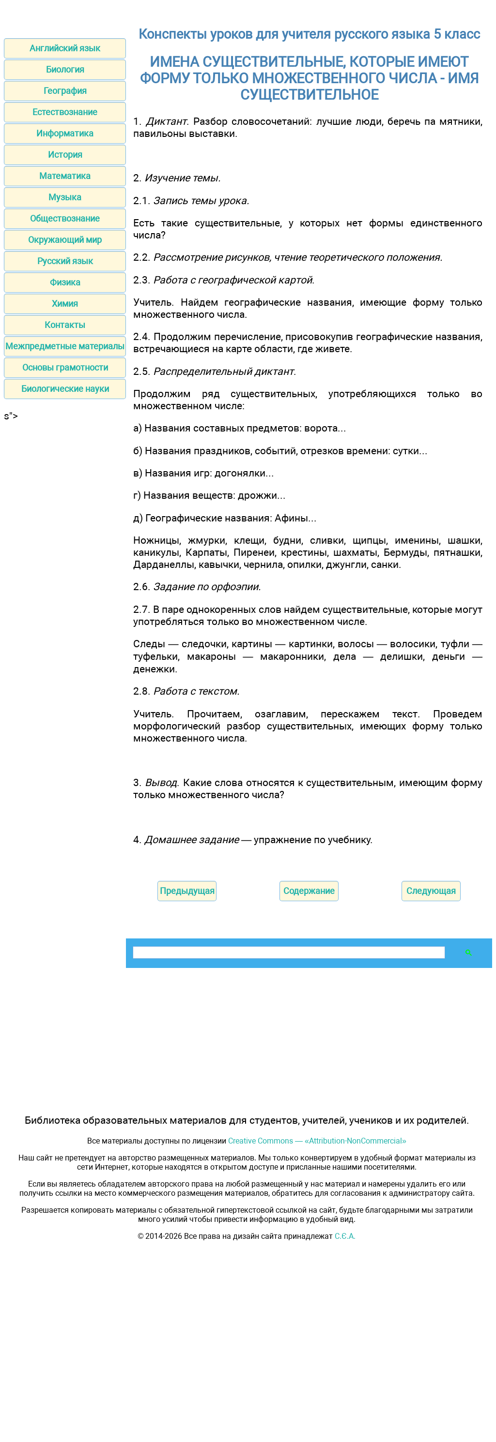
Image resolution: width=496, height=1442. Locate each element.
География (65, 91)
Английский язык (65, 48)
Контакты (65, 325)
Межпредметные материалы (64, 346)
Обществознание (65, 218)
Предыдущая (187, 891)
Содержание (309, 891)
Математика (65, 176)
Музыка (64, 197)
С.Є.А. (345, 1236)
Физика (65, 282)
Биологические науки (65, 389)
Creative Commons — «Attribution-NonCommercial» (317, 1140)
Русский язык (65, 261)
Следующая (431, 891)
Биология (65, 69)
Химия (65, 303)
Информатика (64, 133)
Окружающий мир (65, 240)
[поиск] (288, 952)
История (65, 154)
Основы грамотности (65, 367)
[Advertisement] (65, 567)
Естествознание (64, 112)
